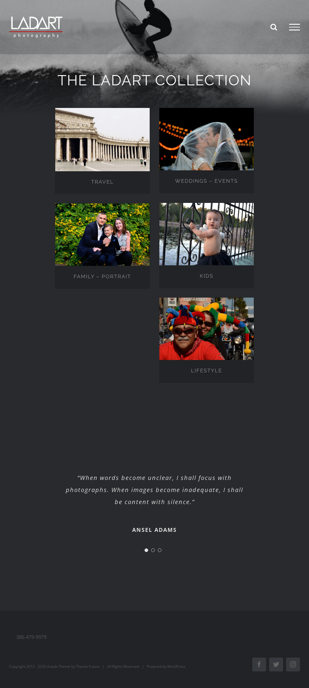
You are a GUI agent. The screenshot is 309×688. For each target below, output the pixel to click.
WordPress (176, 666)
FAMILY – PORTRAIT (102, 276)
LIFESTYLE (206, 371)
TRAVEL (102, 182)
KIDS (206, 276)
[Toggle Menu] (294, 27)
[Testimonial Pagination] (146, 550)
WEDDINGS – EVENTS (206, 181)
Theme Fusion (88, 666)
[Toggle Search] (273, 26)
